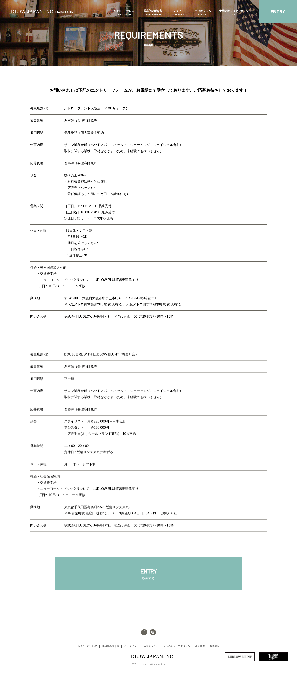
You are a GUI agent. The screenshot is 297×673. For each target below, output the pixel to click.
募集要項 (215, 646)
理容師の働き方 (152, 12)
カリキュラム (203, 12)
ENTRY (278, 11)
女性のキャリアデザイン (234, 12)
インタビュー (178, 12)
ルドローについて (124, 12)
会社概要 (200, 646)
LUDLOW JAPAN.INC (38, 11)
